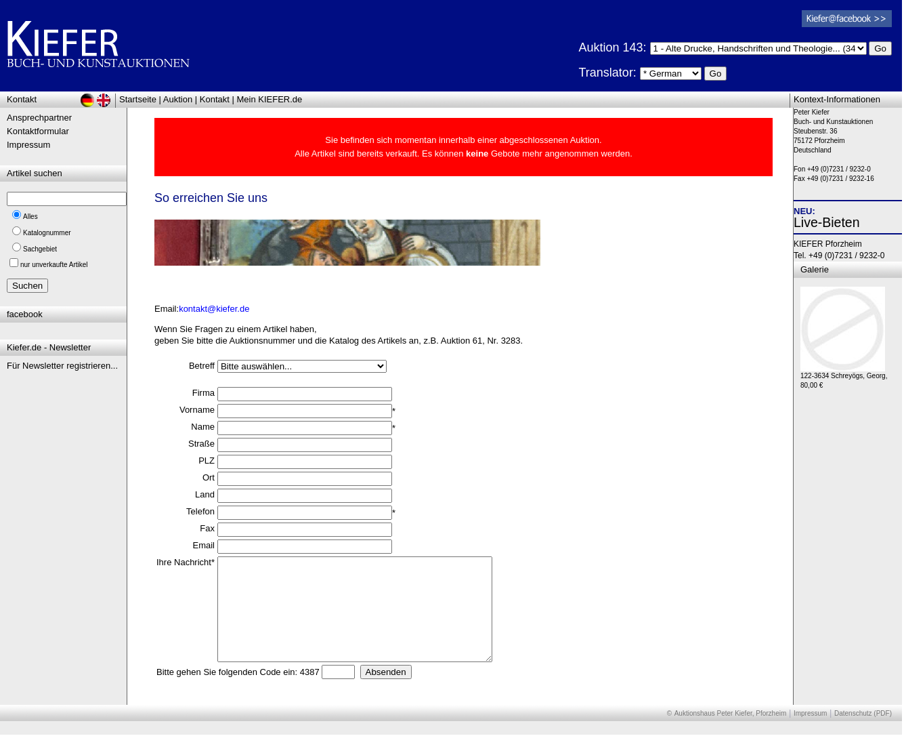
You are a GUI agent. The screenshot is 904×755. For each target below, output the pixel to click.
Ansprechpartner (39, 118)
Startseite (137, 99)
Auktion (177, 99)
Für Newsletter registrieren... (62, 366)
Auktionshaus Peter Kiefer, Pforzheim (730, 733)
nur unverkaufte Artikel (54, 264)
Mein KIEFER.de (270, 99)
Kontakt (215, 99)
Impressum (28, 145)
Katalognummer (47, 233)
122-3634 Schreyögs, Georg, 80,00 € (843, 377)
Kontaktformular (38, 131)
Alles (30, 216)
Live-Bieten (827, 222)
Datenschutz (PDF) (863, 733)
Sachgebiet (40, 249)
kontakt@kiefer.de (214, 309)
